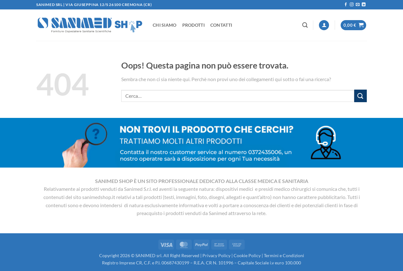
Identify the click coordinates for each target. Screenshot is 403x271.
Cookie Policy (247, 255)
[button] (324, 25)
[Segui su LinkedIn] (364, 5)
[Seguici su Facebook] (346, 5)
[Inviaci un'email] (358, 5)
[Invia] (360, 96)
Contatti (221, 25)
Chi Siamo (165, 25)
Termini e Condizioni (284, 255)
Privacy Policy (216, 255)
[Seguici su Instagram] (352, 5)
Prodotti (193, 25)
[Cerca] (305, 25)
